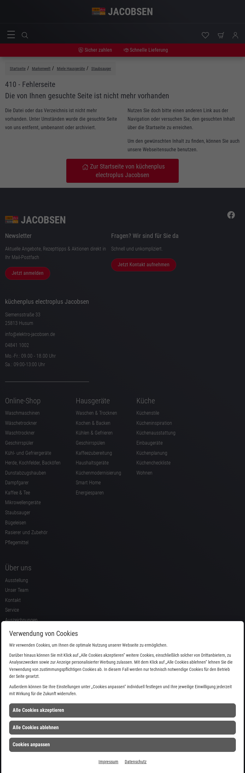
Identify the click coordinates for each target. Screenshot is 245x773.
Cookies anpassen (31, 744)
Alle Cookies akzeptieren (38, 710)
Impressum (108, 761)
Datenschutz (135, 761)
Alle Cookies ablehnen (36, 727)
